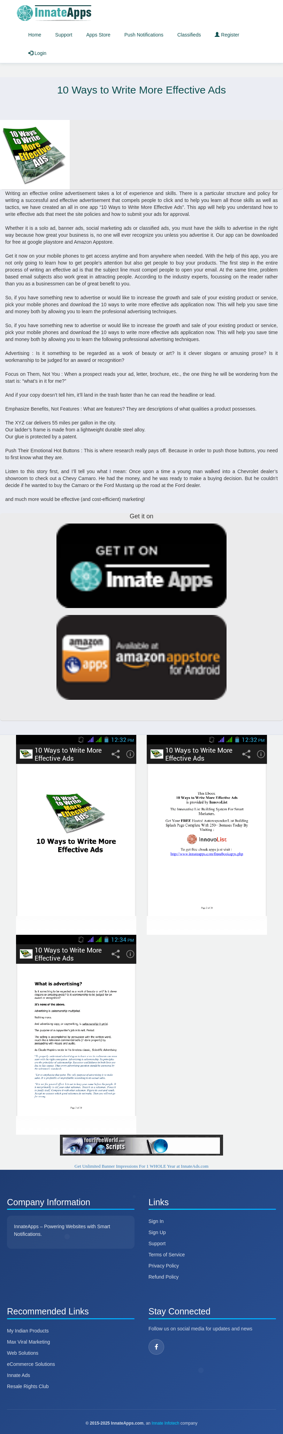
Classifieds (189, 35)
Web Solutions (22, 1353)
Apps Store (98, 35)
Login (37, 53)
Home (34, 35)
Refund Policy (163, 1277)
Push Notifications (143, 35)
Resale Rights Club (28, 1386)
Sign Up (157, 1232)
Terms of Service (166, 1254)
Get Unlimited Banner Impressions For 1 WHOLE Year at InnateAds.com (141, 1166)
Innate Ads (18, 1375)
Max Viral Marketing (28, 1342)
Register (227, 35)
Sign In (156, 1221)
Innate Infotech (165, 1423)
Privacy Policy (163, 1266)
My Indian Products (28, 1331)
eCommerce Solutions (31, 1364)
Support (63, 35)
